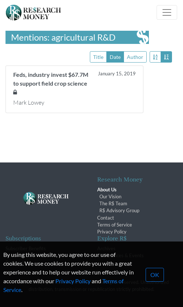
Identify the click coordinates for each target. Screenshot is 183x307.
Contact (105, 218)
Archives (106, 248)
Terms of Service (114, 225)
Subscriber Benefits (26, 248)
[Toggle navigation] (167, 12)
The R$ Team (113, 203)
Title (98, 56)
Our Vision (110, 196)
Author (135, 56)
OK (154, 283)
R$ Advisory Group (119, 210)
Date (115, 56)
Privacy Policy (112, 232)
